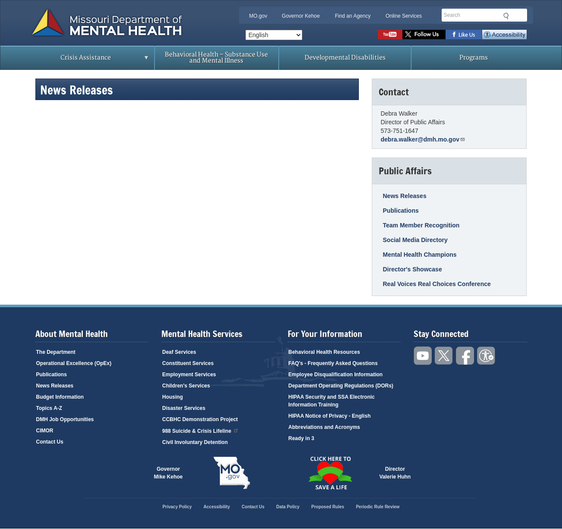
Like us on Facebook (464, 34)
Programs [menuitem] (473, 57)
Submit (506, 16)
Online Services (404, 16)
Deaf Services (179, 352)
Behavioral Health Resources (324, 352)
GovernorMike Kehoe (168, 473)
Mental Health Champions (420, 254)
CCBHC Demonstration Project (200, 419)
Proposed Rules (327, 506)
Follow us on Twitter (424, 34)
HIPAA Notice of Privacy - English (330, 416)
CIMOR (44, 431)
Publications (401, 210)
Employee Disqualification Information (336, 375)
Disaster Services (183, 408)
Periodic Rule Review (377, 506)
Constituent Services (187, 363)
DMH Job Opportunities (65, 419)
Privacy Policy (177, 506)
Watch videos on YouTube (390, 34)
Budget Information (60, 397)
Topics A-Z (49, 408)
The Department (55, 352)
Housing (172, 397)
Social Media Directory (415, 239)
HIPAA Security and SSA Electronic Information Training (332, 401)
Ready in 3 (301, 438)
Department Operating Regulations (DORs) (341, 386)
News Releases (405, 195)
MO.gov (258, 16)
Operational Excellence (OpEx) (74, 363)
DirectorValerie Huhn (395, 473)
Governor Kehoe (301, 16)
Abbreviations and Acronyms (324, 427)
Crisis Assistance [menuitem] (88, 60)
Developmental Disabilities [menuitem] (345, 57)
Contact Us (49, 442)
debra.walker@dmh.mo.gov (423, 139)
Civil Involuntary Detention (195, 442)
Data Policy (287, 506)
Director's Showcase (412, 269)
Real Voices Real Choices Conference (437, 283)
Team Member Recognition (421, 225)
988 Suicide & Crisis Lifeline (200, 430)
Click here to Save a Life (330, 473)
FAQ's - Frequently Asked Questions (333, 363)
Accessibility (504, 34)
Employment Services (189, 375)
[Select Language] (273, 35)
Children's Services (186, 386)
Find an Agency (352, 16)
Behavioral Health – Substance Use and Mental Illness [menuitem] (216, 57)
